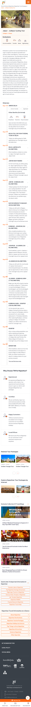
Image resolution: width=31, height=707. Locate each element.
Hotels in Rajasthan (15, 632)
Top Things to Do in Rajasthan (15, 626)
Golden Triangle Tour (7, 466)
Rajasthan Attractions (15, 629)
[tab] (15, 615)
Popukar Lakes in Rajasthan (15, 587)
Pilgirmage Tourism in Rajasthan (15, 592)
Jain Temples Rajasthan (15, 597)
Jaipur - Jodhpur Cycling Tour (8, 7)
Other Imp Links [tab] (15, 635)
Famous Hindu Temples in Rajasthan (15, 595)
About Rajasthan (15, 614)
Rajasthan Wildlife (15, 599)
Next (26, 19)
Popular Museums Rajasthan (15, 602)
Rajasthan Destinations (15, 617)
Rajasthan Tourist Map (16, 604)
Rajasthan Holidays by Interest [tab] (15, 623)
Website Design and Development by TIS (14, 687)
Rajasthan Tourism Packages (15, 620)
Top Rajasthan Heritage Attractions (15, 590)
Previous (4, 19)
